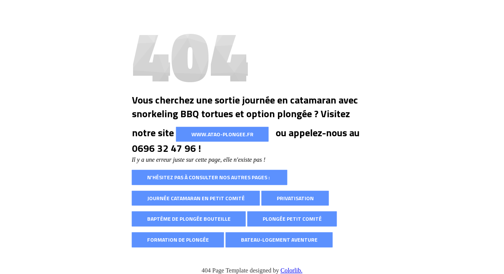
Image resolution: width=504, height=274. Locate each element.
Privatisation (295, 198)
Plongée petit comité (292, 219)
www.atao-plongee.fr (222, 134)
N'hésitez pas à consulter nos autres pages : (209, 177)
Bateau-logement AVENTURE (279, 240)
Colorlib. (291, 270)
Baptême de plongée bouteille (189, 219)
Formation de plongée (178, 240)
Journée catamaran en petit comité (196, 198)
